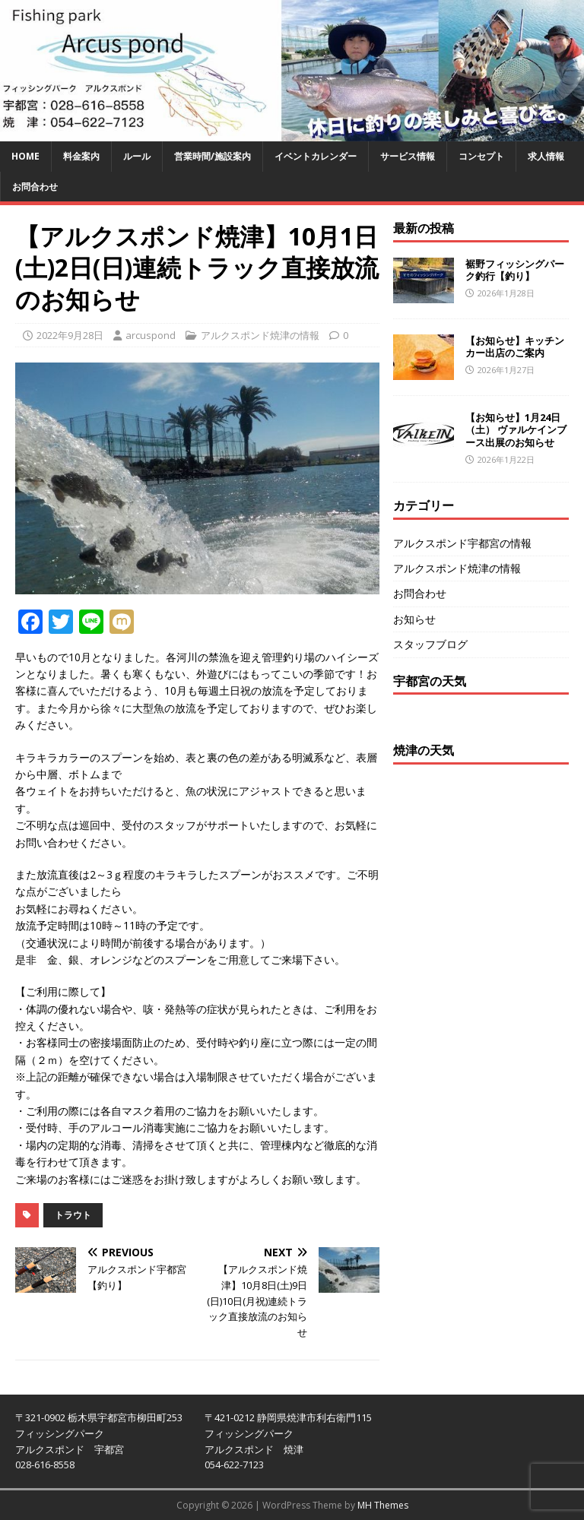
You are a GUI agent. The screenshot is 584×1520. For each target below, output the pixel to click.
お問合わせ (35, 186)
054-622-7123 (234, 1464)
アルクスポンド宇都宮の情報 (462, 543)
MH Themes (382, 1505)
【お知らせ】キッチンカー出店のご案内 (514, 347)
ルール (137, 156)
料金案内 (81, 156)
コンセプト (481, 156)
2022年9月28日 (69, 335)
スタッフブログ (430, 644)
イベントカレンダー (316, 156)
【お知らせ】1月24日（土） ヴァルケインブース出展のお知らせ (516, 430)
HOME (25, 156)
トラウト (73, 1214)
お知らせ (414, 619)
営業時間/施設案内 (212, 156)
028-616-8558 (45, 1464)
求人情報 (546, 156)
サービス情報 (407, 156)
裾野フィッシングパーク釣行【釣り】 (514, 270)
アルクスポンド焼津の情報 (260, 335)
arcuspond (150, 335)
